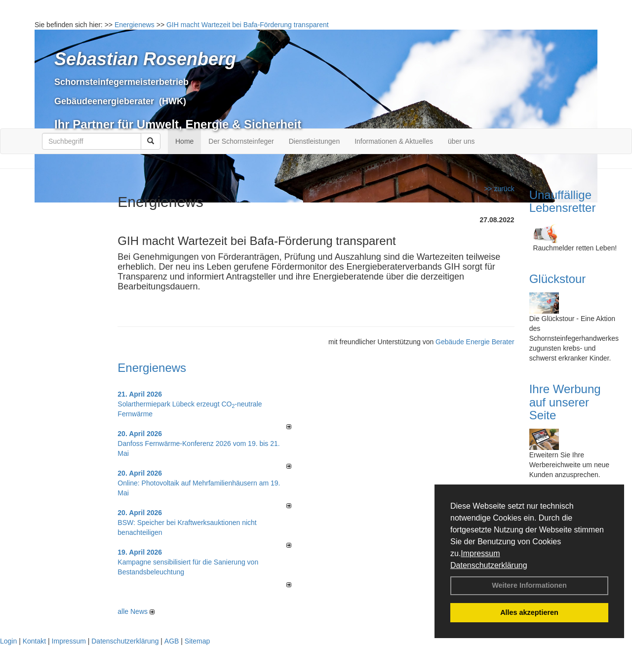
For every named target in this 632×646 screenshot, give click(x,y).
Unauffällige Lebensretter (562, 201)
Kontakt (34, 641)
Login (8, 641)
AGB (171, 641)
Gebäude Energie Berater (474, 342)
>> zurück (499, 189)
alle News (136, 611)
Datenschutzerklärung (488, 565)
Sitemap (197, 641)
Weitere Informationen (529, 585)
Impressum (480, 553)
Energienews (152, 367)
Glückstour (557, 278)
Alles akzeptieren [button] (529, 612)
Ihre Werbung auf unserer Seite (565, 402)
